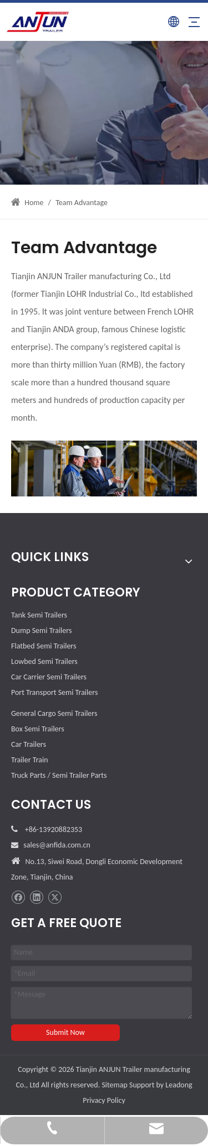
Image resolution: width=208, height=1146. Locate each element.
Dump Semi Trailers (41, 630)
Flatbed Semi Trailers (43, 646)
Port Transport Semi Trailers (54, 692)
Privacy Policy (104, 1100)
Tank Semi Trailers (39, 615)
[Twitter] (55, 897)
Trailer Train (29, 760)
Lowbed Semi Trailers (44, 661)
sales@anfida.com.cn (56, 845)
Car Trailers (28, 744)
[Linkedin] (36, 897)
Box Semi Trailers (37, 729)
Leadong (178, 1085)
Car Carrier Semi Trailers (49, 677)
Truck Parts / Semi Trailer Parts (58, 775)
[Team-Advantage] (104, 468)
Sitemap (114, 1085)
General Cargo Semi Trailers (54, 713)
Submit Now (65, 1032)
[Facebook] (18, 897)
